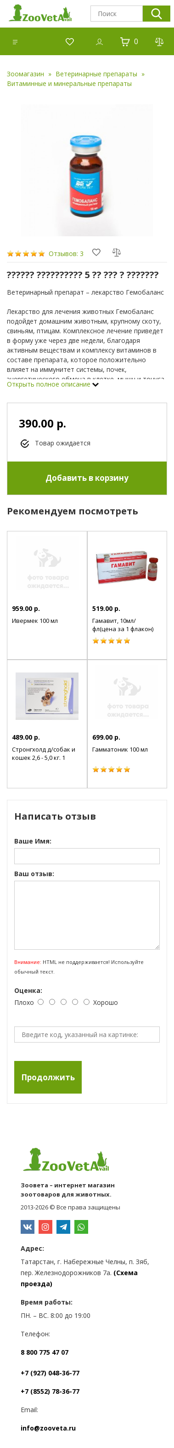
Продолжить (48, 1077)
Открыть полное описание (53, 384)
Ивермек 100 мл (35, 620)
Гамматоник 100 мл (120, 749)
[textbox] (116, 14)
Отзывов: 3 (66, 253)
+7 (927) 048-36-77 (50, 1372)
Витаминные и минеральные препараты (69, 83)
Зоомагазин (25, 73)
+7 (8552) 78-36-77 (50, 1391)
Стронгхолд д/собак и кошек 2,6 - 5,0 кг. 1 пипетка (43, 757)
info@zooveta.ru (48, 1428)
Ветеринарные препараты (96, 73)
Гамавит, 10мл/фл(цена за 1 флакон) (122, 624)
